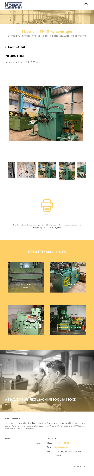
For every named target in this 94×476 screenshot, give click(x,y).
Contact (78, 466)
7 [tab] (54, 183)
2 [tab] (36, 183)
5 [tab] (47, 183)
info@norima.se (61, 447)
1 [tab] (32, 183)
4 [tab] (43, 183)
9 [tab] (61, 183)
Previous (11, 114)
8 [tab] (58, 183)
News (38, 443)
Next (83, 114)
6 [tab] (50, 183)
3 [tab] (39, 183)
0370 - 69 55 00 (62, 443)
